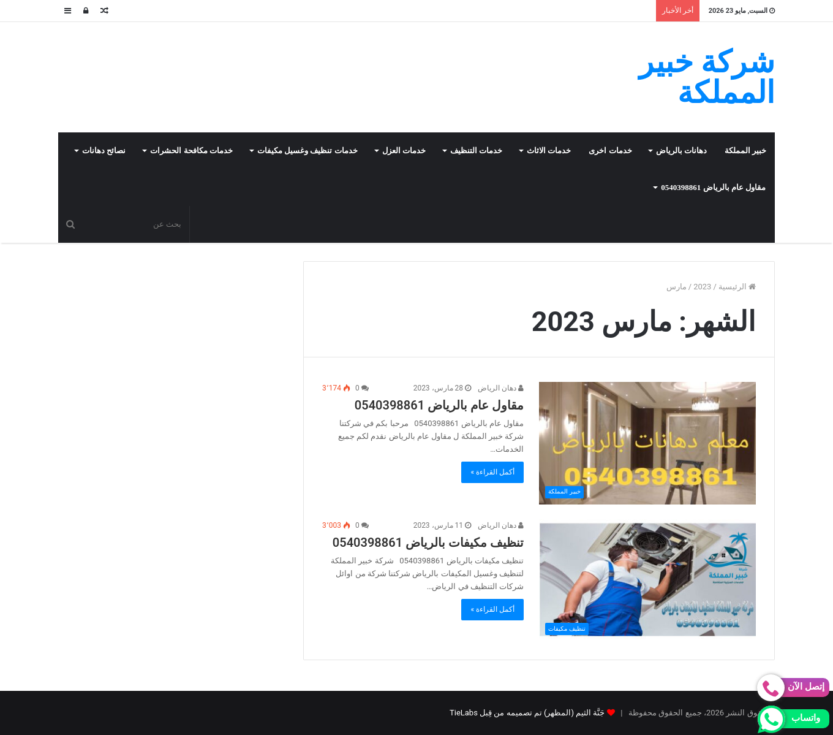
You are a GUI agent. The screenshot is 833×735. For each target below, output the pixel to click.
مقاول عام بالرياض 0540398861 (713, 187)
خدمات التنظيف (476, 150)
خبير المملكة (745, 150)
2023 (702, 286)
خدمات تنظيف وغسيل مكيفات (307, 150)
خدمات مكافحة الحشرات (191, 150)
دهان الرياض (501, 388)
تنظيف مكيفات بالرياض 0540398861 (428, 542)
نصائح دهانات (104, 150)
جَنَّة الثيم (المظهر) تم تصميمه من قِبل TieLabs (527, 712)
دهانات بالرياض (681, 150)
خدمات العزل (404, 150)
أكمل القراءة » (492, 472)
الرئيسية (737, 286)
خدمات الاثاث (549, 150)
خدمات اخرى (610, 150)
